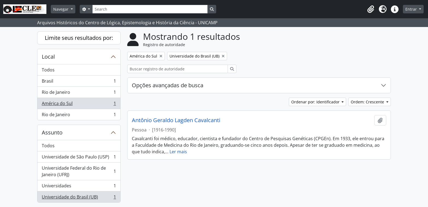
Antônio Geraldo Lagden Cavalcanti (176, 120)
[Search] (149, 9)
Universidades (78, 186)
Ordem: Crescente (368, 101)
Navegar (61, 9)
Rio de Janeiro (78, 93)
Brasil (78, 82)
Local (48, 56)
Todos (48, 70)
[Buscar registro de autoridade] (177, 69)
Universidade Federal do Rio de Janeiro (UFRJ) (78, 171)
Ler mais (178, 152)
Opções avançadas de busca (167, 85)
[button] (371, 9)
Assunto (52, 132)
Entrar (411, 9)
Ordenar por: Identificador (316, 101)
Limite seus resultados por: (79, 37)
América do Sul (78, 104)
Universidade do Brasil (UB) (78, 198)
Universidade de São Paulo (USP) (78, 158)
